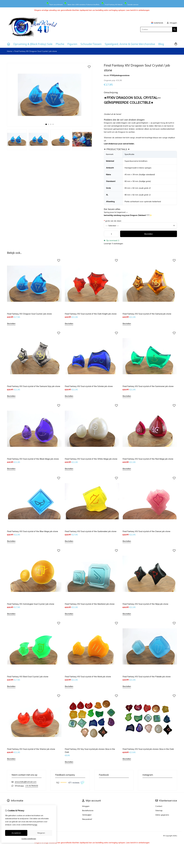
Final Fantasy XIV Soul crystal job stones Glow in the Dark (148, 749)
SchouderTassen (91, 44)
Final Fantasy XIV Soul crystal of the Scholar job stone (89, 386)
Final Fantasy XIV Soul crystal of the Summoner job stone (148, 386)
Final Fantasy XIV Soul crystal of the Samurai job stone (147, 314)
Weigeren (41, 833)
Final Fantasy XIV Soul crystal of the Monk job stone (88, 676)
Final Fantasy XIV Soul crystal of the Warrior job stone (31, 749)
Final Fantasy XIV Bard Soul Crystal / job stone (27, 676)
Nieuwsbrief (87, 819)
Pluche (60, 44)
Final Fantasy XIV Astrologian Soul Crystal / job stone (30, 604)
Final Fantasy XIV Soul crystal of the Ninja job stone (145, 604)
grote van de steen (112, 221)
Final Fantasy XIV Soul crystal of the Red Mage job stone (148, 459)
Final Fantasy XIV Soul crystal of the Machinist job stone (89, 604)
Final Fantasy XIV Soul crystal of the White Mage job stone (91, 459)
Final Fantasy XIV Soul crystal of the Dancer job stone (146, 531)
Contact (158, 806)
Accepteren (16, 833)
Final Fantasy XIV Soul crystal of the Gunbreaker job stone (90, 531)
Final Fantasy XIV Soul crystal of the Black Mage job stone (33, 459)
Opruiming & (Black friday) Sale (33, 44)
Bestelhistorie (87, 810)
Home (9, 51)
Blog (161, 44)
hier (35, 825)
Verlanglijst (86, 815)
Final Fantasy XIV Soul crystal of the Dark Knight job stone (91, 314)
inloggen (172, 23)
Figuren (72, 44)
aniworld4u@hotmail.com (25, 782)
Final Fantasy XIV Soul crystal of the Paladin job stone (147, 676)
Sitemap (159, 810)
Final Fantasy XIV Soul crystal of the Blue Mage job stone (32, 531)
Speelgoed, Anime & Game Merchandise (130, 44)
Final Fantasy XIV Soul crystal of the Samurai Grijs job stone (33, 386)
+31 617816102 (31, 786)
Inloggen (85, 806)
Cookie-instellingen (28, 839)
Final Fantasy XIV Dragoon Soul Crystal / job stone (35, 51)
